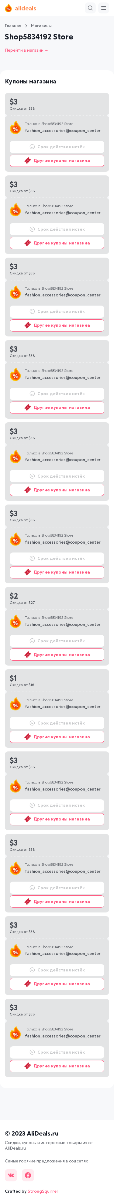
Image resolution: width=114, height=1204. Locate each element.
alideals (20, 8)
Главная (13, 26)
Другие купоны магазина (57, 160)
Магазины (41, 26)
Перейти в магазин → (26, 50)
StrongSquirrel (43, 1191)
